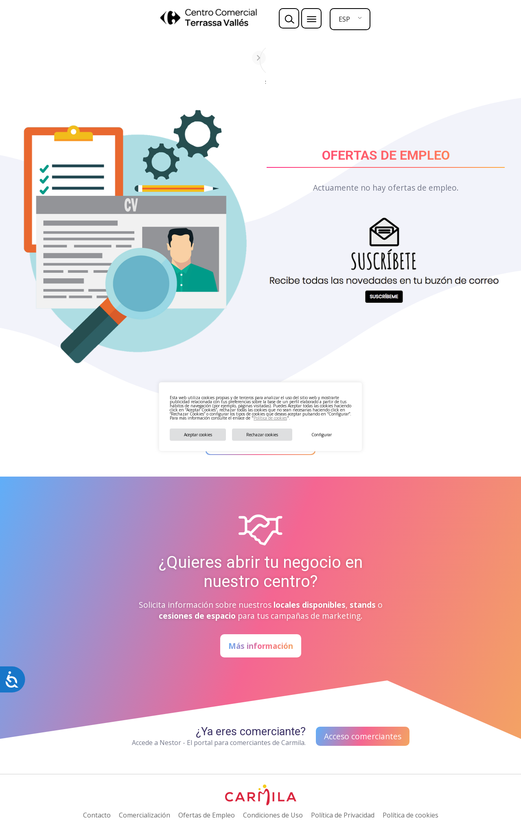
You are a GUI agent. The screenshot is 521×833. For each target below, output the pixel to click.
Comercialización (144, 815)
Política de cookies (270, 418)
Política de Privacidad (342, 815)
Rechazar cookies (262, 434)
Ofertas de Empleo (206, 815)
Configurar (321, 434)
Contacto (97, 815)
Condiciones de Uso (273, 815)
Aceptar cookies (198, 434)
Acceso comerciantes (362, 736)
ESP (344, 19)
